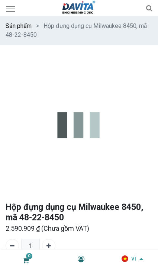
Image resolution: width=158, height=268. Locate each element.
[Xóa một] (12, 245)
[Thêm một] (48, 245)
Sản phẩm (19, 25)
